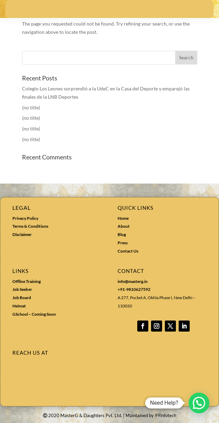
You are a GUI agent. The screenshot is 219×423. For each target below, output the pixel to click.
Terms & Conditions (30, 226)
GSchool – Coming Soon (34, 314)
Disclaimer (22, 234)
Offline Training (26, 281)
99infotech (165, 415)
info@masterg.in (133, 281)
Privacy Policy (25, 218)
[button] (199, 403)
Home (123, 218)
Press (123, 242)
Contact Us (128, 251)
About (124, 226)
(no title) (31, 107)
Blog (122, 234)
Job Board (21, 297)
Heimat (19, 305)
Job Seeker (22, 289)
